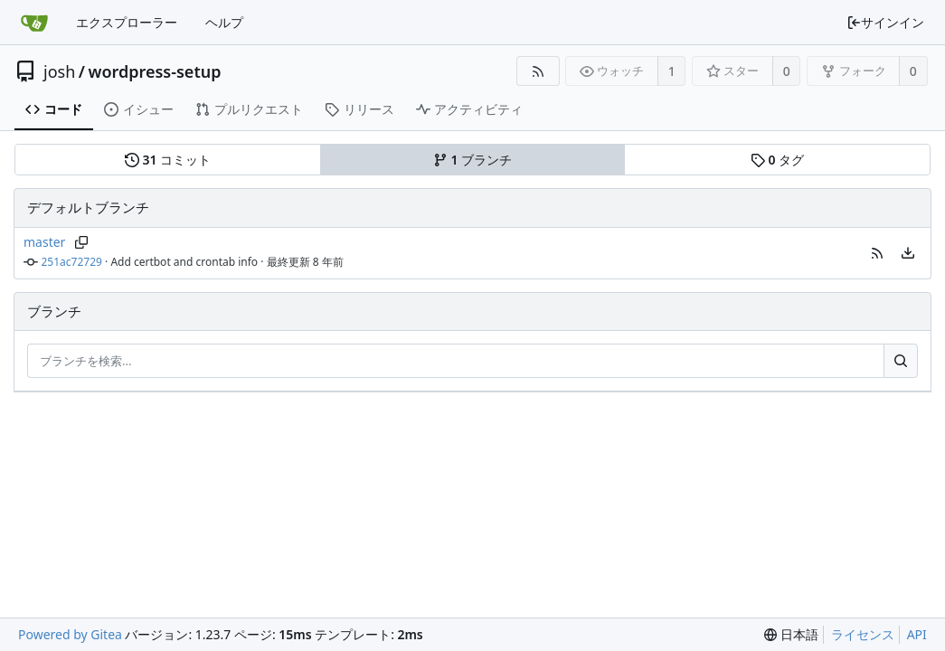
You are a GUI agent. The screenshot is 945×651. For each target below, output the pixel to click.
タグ (777, 160)
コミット (168, 160)
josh (59, 71)
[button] (877, 253)
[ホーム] (34, 22)
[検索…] (901, 361)
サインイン (885, 22)
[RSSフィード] (537, 71)
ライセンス (862, 634)
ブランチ (472, 160)
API (917, 634)
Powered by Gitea (70, 634)
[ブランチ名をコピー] (80, 242)
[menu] (907, 253)
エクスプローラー (126, 22)
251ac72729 (72, 261)
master (44, 241)
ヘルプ (224, 22)
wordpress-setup (154, 71)
